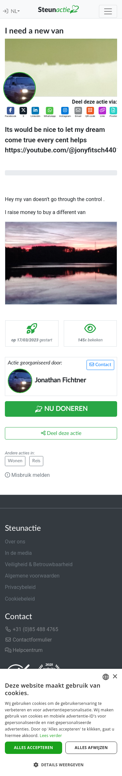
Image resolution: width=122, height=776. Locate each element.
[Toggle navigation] (108, 11)
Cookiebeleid (20, 599)
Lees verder (51, 735)
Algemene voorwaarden (32, 576)
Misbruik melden (27, 475)
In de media (18, 553)
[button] (10, 112)
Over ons (15, 542)
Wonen (15, 461)
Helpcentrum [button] (24, 650)
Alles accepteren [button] (33, 747)
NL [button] (14, 11)
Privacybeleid (20, 587)
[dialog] (61, 722)
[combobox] (105, 677)
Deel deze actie (61, 433)
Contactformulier (28, 640)
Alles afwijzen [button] (91, 747)
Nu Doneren (61, 409)
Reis (36, 461)
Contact (100, 364)
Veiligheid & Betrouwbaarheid (39, 564)
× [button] (114, 676)
